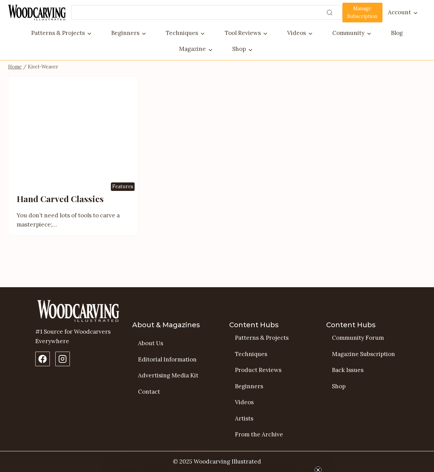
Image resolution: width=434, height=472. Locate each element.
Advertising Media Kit (168, 375)
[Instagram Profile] (62, 359)
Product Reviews (258, 370)
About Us (150, 343)
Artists (244, 418)
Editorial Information (167, 359)
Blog (397, 33)
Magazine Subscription (363, 354)
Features (122, 211)
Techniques (182, 33)
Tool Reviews (243, 33)
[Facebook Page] (42, 359)
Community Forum (358, 337)
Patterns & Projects (58, 33)
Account (399, 12)
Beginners (125, 33)
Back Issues (347, 370)
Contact (149, 391)
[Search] (206, 12)
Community (348, 33)
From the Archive (259, 434)
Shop (239, 49)
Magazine (192, 49)
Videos (296, 33)
